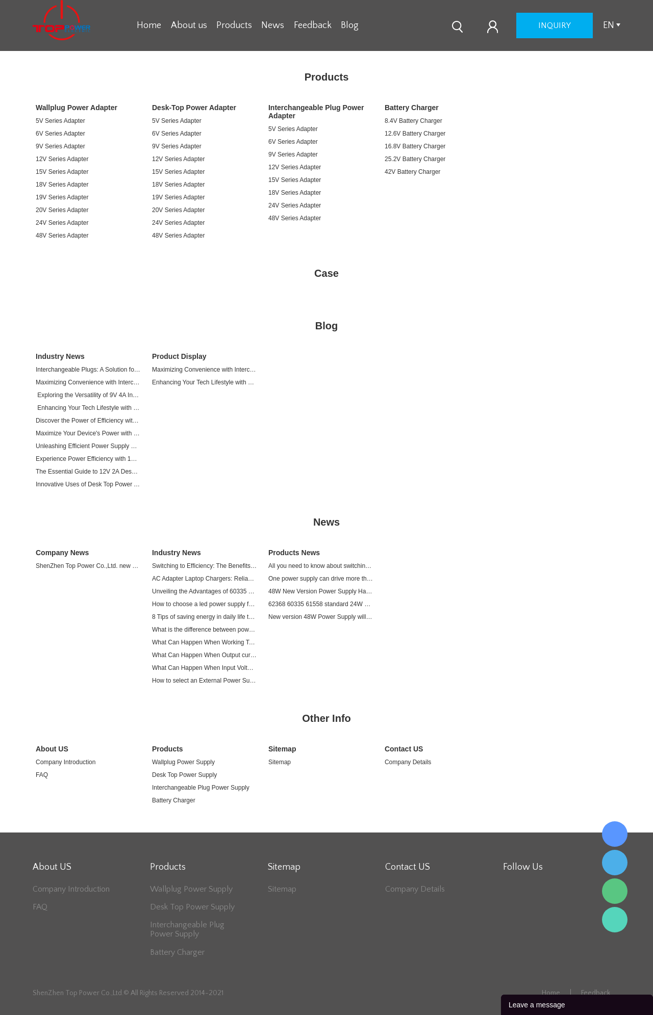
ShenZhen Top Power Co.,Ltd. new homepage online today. (88, 565)
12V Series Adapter (62, 159)
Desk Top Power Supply (184, 774)
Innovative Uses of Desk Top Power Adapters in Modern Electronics (88, 484)
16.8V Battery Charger (415, 146)
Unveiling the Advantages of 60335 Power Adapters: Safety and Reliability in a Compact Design (204, 591)
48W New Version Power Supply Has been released (320, 591)
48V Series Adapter (62, 235)
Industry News (60, 356)
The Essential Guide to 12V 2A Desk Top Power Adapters (88, 471)
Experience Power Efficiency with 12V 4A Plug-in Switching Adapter (88, 458)
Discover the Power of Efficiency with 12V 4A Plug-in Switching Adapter (88, 420)
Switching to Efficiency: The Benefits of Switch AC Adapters (204, 565)
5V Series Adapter (60, 120)
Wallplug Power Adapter (76, 107)
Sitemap (282, 749)
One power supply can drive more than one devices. (320, 578)
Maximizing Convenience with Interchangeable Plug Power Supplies (88, 382)
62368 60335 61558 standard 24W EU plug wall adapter (320, 604)
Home (149, 25)
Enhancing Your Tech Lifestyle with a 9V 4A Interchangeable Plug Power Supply (88, 407)
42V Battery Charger (412, 171)
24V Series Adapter (62, 222)
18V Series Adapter (62, 184)
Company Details (408, 762)
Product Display (179, 356)
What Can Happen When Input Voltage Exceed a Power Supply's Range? (204, 667)
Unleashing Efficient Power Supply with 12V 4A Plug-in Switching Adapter (88, 446)
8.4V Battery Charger (413, 120)
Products (234, 25)
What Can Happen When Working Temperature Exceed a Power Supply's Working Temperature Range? (204, 642)
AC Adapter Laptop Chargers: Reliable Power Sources (204, 578)
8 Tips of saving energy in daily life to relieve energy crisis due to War (204, 616)
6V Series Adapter (60, 133)
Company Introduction (65, 762)
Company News (62, 553)
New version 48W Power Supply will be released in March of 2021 (320, 616)
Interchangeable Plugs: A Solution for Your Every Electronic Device (88, 369)
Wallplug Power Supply (183, 762)
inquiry (554, 25)
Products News (294, 553)
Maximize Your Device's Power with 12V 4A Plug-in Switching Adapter (88, 433)
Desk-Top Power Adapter (194, 107)
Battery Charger (412, 107)
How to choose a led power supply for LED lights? (204, 604)
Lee (614, 919)
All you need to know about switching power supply (320, 565)
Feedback (313, 25)
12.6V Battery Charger (415, 133)
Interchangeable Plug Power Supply (200, 787)
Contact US (404, 749)
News (272, 25)
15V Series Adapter (62, 171)
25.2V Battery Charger (415, 159)
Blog (350, 25)
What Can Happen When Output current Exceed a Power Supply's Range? (204, 655)
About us (189, 25)
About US (52, 749)
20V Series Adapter (62, 210)
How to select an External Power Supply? (204, 680)
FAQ (42, 774)
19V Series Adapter (62, 197)
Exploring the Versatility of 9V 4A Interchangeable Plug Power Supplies (88, 395)
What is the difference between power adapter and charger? (204, 629)
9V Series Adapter (60, 146)
